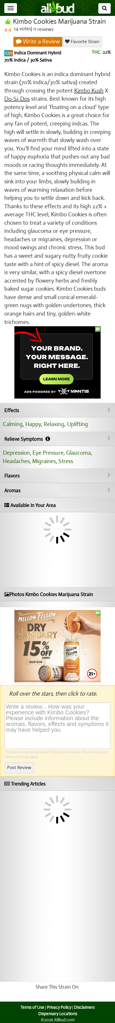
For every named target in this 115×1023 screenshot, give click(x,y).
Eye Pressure (48, 452)
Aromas (57, 490)
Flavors (57, 476)
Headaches (16, 461)
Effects (57, 410)
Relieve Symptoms (57, 439)
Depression (16, 452)
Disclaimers (84, 1007)
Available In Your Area (30, 505)
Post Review (19, 768)
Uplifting (77, 424)
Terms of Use (32, 1007)
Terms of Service (17, 757)
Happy (33, 424)
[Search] (104, 8)
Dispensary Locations (57, 1013)
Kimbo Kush (88, 90)
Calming (13, 424)
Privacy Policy (91, 752)
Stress (65, 461)
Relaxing (54, 424)
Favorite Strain (82, 42)
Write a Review (38, 41)
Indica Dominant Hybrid (37, 53)
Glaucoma (78, 452)
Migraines (44, 461)
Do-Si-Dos (17, 98)
